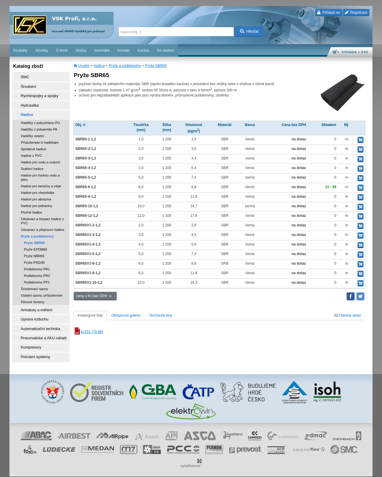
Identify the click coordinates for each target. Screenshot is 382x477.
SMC (23, 77)
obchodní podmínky (172, 469)
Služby (81, 50)
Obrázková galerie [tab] (125, 315)
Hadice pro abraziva (36, 194)
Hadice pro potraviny (36, 201)
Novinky (41, 50)
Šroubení (26, 85)
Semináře (102, 50)
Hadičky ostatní (32, 131)
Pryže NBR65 (34, 251)
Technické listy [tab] (160, 315)
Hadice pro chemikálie (37, 187)
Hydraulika (27, 102)
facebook (279, 469)
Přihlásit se (328, 12)
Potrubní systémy (33, 346)
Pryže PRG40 (34, 257)
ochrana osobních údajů (208, 469)
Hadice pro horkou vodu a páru (40, 172)
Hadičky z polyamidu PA (39, 124)
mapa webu (310, 469)
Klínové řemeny (32, 297)
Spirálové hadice (33, 144)
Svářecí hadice (32, 163)
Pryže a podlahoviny (125, 66)
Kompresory (28, 338)
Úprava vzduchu (32, 313)
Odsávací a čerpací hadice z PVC (42, 216)
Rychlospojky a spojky (36, 93)
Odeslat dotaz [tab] (348, 315)
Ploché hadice (31, 207)
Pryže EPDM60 (35, 244)
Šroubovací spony (34, 284)
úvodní (294, 469)
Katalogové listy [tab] (90, 315)
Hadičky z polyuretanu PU (40, 117)
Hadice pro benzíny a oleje (41, 181)
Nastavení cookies (141, 469)
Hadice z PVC (31, 150)
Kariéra (143, 50)
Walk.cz (48, 469)
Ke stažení (165, 50)
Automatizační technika (37, 321)
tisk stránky (330, 469)
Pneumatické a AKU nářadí (40, 329)
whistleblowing (258, 469)
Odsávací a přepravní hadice (42, 224)
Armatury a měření (34, 304)
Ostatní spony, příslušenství (42, 290)
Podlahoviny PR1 (37, 264)
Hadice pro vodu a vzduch (40, 157)
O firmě (61, 50)
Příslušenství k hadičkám (39, 137)
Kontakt (124, 50)
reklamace (237, 469)
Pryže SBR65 (156, 66)
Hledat (249, 31)
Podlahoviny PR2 (37, 270)
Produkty (20, 50)
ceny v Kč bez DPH (92, 296)
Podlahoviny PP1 (37, 277)
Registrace (356, 12)
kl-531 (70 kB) (88, 332)
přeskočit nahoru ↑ (355, 469)
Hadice (99, 66)
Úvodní (84, 66)
